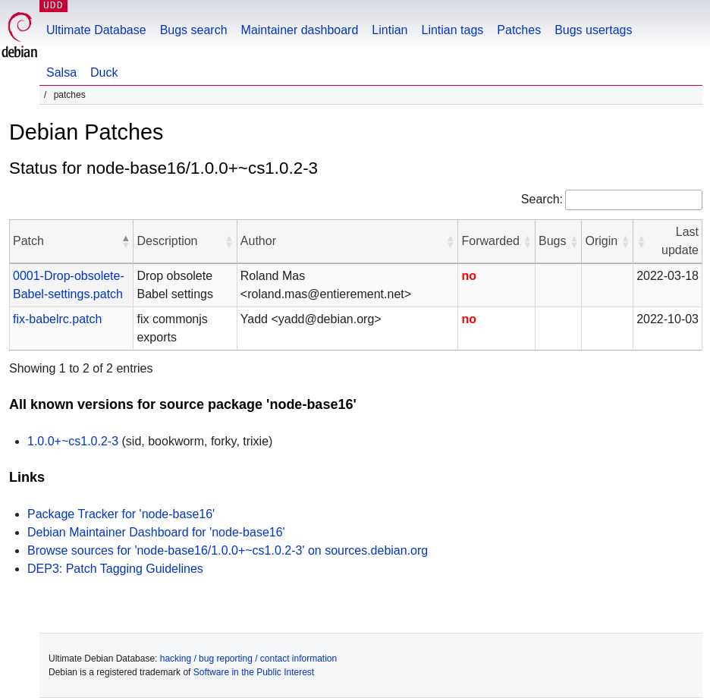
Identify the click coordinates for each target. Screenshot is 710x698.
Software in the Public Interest (253, 672)
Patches (519, 30)
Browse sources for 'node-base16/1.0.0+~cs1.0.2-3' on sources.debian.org (227, 550)
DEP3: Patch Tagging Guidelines (115, 568)
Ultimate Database (96, 30)
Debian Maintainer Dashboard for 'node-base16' (156, 532)
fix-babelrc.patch (57, 319)
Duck (104, 72)
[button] (125, 241)
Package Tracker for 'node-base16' (121, 514)
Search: (542, 199)
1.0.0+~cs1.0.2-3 (72, 441)
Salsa (61, 72)
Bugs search (194, 30)
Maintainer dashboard (300, 30)
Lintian (389, 30)
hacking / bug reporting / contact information (248, 658)
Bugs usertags (593, 30)
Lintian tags (452, 30)
